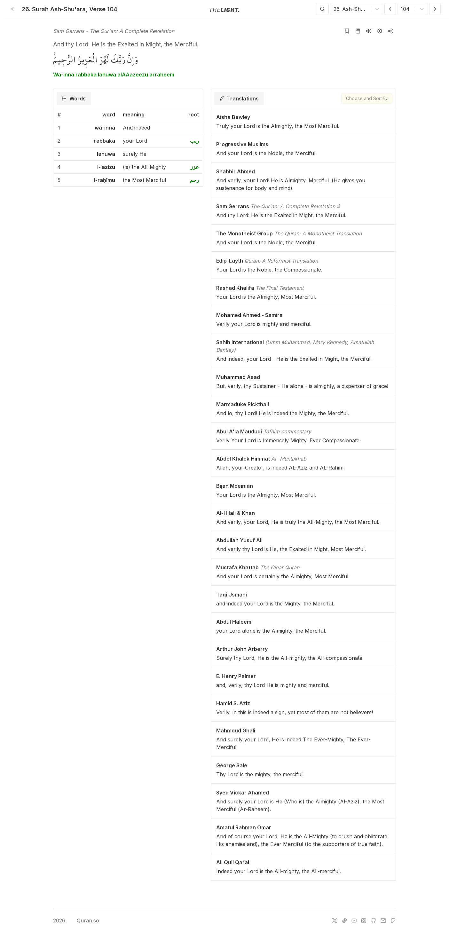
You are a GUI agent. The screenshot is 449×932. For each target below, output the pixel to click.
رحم (194, 180)
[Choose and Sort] (366, 98)
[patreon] (393, 920)
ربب (194, 141)
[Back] (13, 9)
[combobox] (334, 9)
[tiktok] (344, 920)
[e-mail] (383, 920)
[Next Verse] (435, 9)
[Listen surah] (368, 31)
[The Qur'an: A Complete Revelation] (338, 206)
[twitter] (334, 920)
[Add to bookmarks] (347, 31)
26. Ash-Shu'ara (54, 8)
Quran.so (83, 920)
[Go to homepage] (224, 9)
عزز (194, 167)
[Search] (322, 9)
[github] (373, 920)
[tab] (74, 98)
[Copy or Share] (390, 31)
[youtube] (354, 920)
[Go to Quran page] (357, 31)
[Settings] (379, 31)
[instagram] (363, 920)
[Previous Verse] (390, 9)
